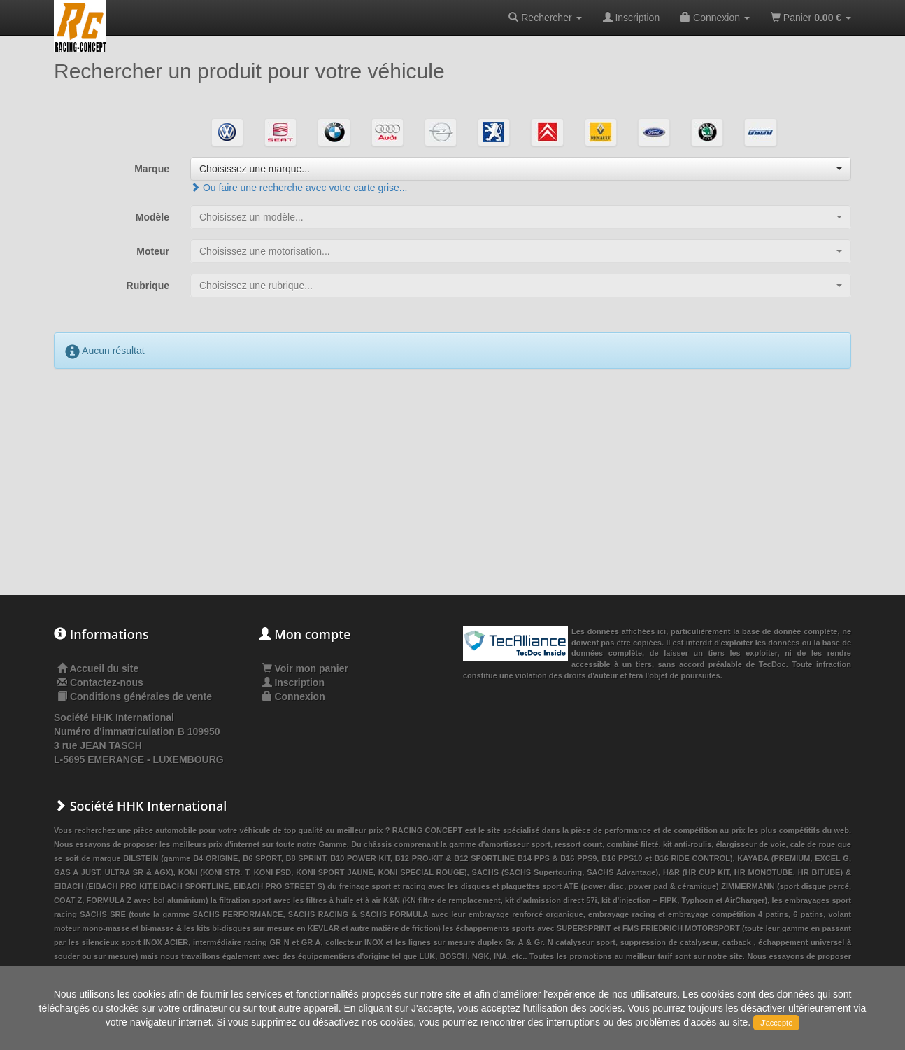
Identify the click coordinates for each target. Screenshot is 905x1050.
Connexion (715, 17)
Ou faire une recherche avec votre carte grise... (298, 187)
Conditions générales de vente (141, 696)
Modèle (152, 217)
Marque (151, 168)
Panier (811, 17)
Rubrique (148, 285)
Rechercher (544, 17)
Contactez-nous (106, 682)
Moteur (152, 251)
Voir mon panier (305, 668)
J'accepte (776, 1022)
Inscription (631, 17)
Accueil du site (103, 668)
